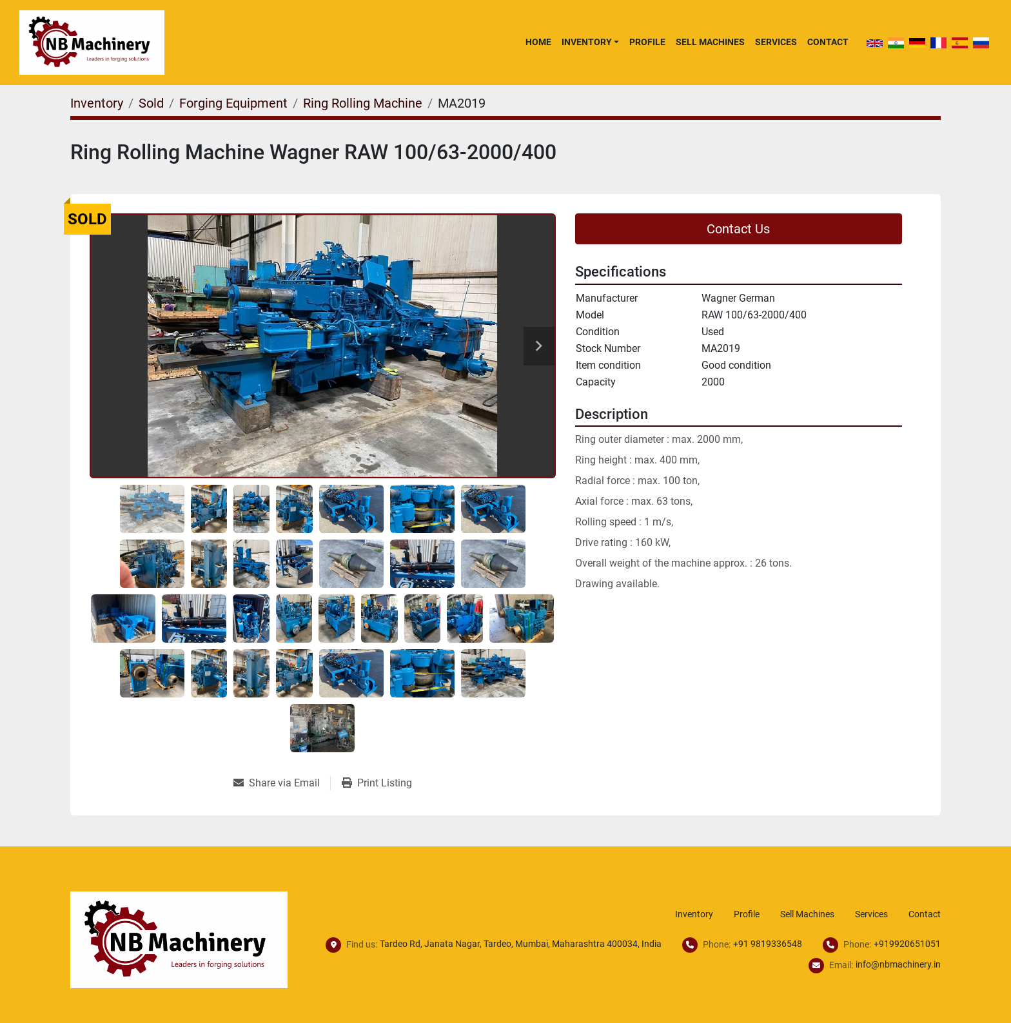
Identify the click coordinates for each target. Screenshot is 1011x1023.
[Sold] (151, 103)
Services (776, 42)
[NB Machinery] (179, 939)
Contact (828, 42)
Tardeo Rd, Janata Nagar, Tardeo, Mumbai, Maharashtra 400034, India (521, 944)
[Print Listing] (377, 783)
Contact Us (738, 229)
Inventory (587, 42)
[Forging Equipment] (233, 103)
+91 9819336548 (767, 944)
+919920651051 (907, 944)
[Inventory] (96, 103)
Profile (647, 42)
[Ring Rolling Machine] (362, 103)
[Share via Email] (282, 783)
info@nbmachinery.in (898, 964)
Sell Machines (710, 42)
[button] (590, 41)
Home (538, 42)
